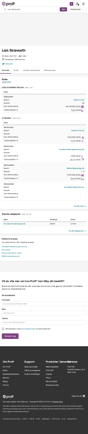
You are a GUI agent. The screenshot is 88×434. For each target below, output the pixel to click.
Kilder (5, 370)
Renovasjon (6, 250)
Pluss (48, 378)
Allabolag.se (46, 419)
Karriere (6, 378)
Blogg (5, 381)
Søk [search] (63, 9)
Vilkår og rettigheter (32, 370)
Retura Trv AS (79, 100)
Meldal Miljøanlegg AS (75, 168)
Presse (6, 385)
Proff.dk (31, 419)
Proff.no (24, 419)
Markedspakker (52, 367)
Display (49, 374)
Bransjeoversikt (52, 385)
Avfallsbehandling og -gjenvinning (14, 246)
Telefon (5, 318)
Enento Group (58, 402)
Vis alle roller (80, 206)
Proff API (50, 370)
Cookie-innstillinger (32, 374)
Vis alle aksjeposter (77, 231)
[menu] (83, 4)
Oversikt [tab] (5, 70)
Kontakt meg (10, 336)
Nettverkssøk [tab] (50, 70)
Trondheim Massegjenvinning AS (71, 149)
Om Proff (6, 367)
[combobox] (33, 9)
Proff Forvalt (56, 419)
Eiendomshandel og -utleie (12, 253)
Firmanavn (6, 300)
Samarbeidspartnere (11, 374)
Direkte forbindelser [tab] (31, 70)
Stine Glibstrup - (23, 402)
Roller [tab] (16, 70)
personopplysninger (28, 329)
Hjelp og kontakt (30, 367)
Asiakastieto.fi (72, 419)
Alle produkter (51, 381)
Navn (4, 309)
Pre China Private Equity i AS (14, 224)
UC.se (63, 419)
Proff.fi (38, 419)
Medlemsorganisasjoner (11, 256)
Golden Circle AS (77, 130)
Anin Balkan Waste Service (74, 187)
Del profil (7, 64)
